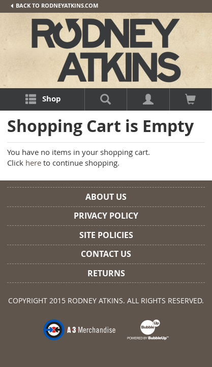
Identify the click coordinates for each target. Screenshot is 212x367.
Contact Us (106, 253)
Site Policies (106, 235)
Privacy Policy (106, 215)
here (33, 163)
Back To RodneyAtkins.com (54, 6)
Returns (106, 273)
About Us (106, 196)
